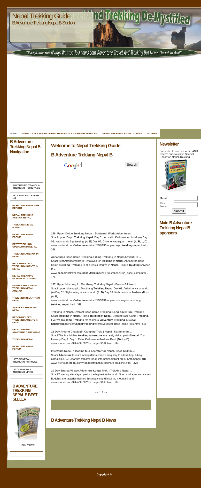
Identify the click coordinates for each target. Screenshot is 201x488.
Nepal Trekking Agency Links (122, 133)
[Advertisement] (103, 94)
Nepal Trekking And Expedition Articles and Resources (59, 133)
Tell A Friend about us (26, 196)
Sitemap (152, 133)
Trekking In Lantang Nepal (26, 299)
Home (13, 133)
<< (97, 392)
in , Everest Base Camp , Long (97, 311)
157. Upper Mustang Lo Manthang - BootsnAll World (95, 284)
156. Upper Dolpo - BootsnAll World (91, 233)
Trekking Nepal (22, 339)
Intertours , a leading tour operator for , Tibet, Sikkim (93, 350)
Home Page (26, 186)
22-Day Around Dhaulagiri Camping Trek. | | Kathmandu (91, 331)
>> (105, 392)
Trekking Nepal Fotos (22, 226)
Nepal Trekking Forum (22, 235)
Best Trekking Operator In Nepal (24, 245)
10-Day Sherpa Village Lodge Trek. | (91, 370)
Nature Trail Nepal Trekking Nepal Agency (25, 288)
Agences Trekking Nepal (24, 308)
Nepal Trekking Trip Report (25, 206)
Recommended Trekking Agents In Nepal (25, 266)
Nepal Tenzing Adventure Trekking (26, 330)
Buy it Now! (28, 445)
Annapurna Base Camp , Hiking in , (96, 257)
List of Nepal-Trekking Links (23, 370)
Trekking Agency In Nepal (25, 255)
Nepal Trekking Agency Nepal (22, 216)
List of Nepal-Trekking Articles (25, 360)
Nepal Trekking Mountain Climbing (25, 277)
